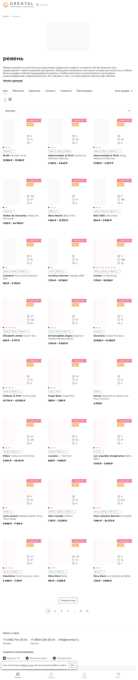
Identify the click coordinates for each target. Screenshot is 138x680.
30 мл (52, 151)
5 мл (51, 331)
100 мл (6, 151)
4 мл (51, 271)
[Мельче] (10, 99)
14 (87, 611)
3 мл (51, 392)
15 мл (65, 331)
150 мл (68, 512)
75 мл (104, 271)
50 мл (59, 151)
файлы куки (27, 665)
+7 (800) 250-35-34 (43, 639)
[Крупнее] (5, 99)
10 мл (58, 331)
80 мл (59, 572)
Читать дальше (13, 80)
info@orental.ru (68, 639)
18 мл (97, 211)
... (13, 151)
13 (81, 611)
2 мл (96, 452)
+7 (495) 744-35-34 (15, 639)
